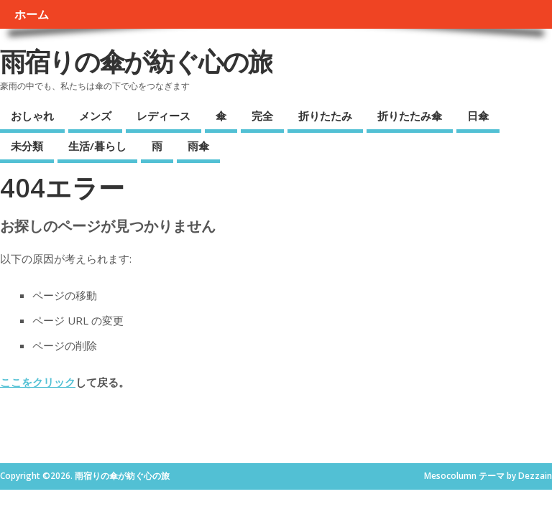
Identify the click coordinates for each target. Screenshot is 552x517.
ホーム (31, 14)
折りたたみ (325, 115)
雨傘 (198, 146)
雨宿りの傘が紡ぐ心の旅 (136, 61)
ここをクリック (37, 382)
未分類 (27, 146)
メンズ (95, 115)
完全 (262, 115)
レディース (163, 115)
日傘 (478, 115)
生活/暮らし (97, 146)
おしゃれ (32, 115)
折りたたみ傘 (409, 115)
